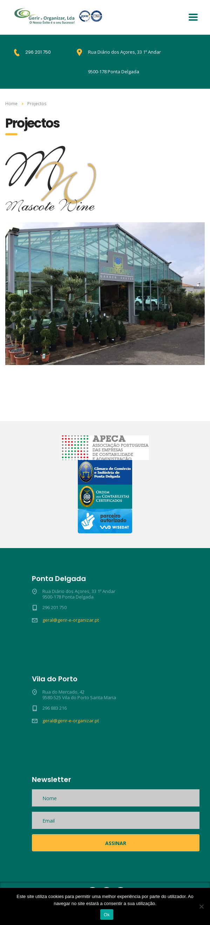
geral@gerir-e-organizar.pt (70, 620)
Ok (107, 914)
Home (11, 104)
